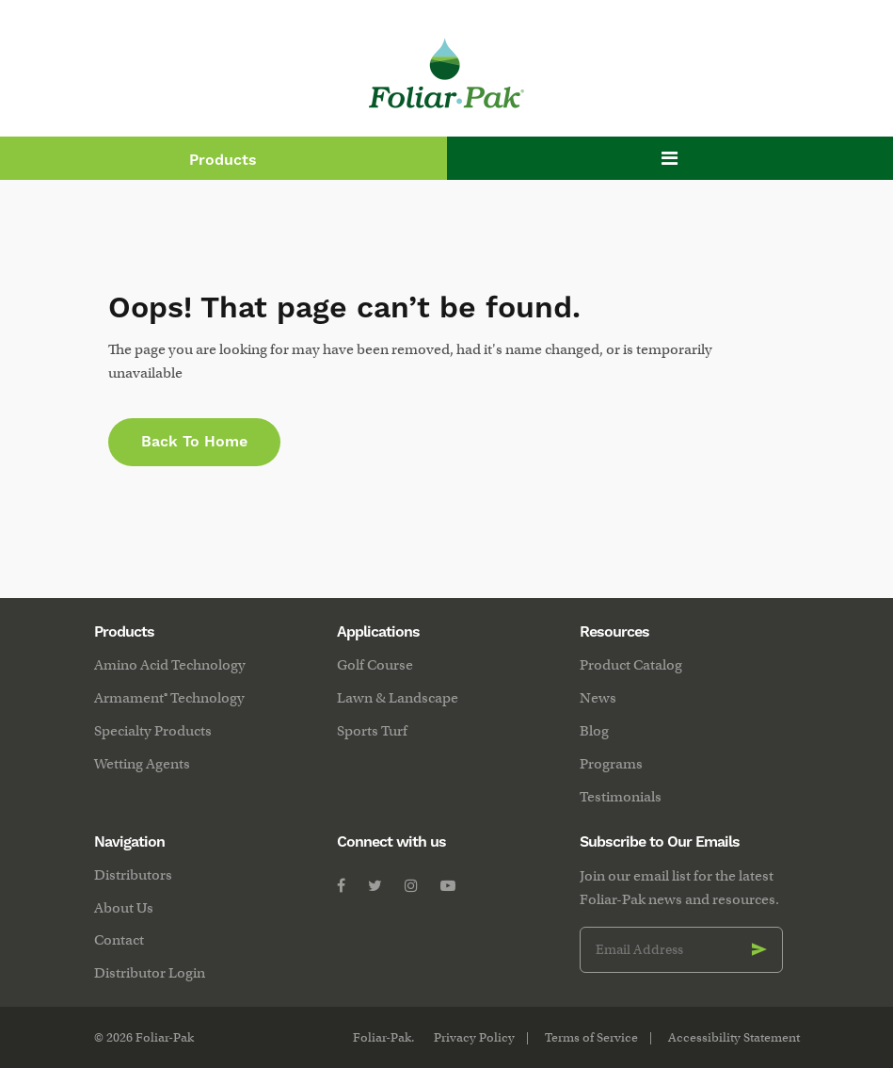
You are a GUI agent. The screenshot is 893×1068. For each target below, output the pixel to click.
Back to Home (194, 441)
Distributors (133, 874)
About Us (123, 907)
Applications (378, 632)
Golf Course (375, 664)
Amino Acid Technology (170, 664)
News (598, 697)
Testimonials (621, 796)
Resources (614, 632)
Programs (611, 763)
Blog (594, 730)
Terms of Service (591, 1037)
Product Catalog (631, 664)
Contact (119, 939)
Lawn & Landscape (397, 697)
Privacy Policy (474, 1037)
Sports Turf (372, 730)
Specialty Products (153, 730)
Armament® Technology (169, 697)
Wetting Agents (142, 763)
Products (223, 160)
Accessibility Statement (734, 1037)
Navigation (129, 842)
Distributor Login (149, 972)
